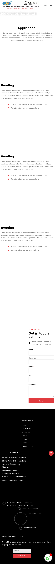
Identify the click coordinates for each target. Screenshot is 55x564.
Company (32, 358)
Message (32, 384)
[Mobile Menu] (46, 5)
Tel (30, 375)
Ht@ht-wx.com (30, 527)
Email (31, 367)
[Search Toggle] (51, 5)
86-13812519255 (35, 514)
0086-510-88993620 (30, 509)
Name (31, 349)
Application (9, 19)
